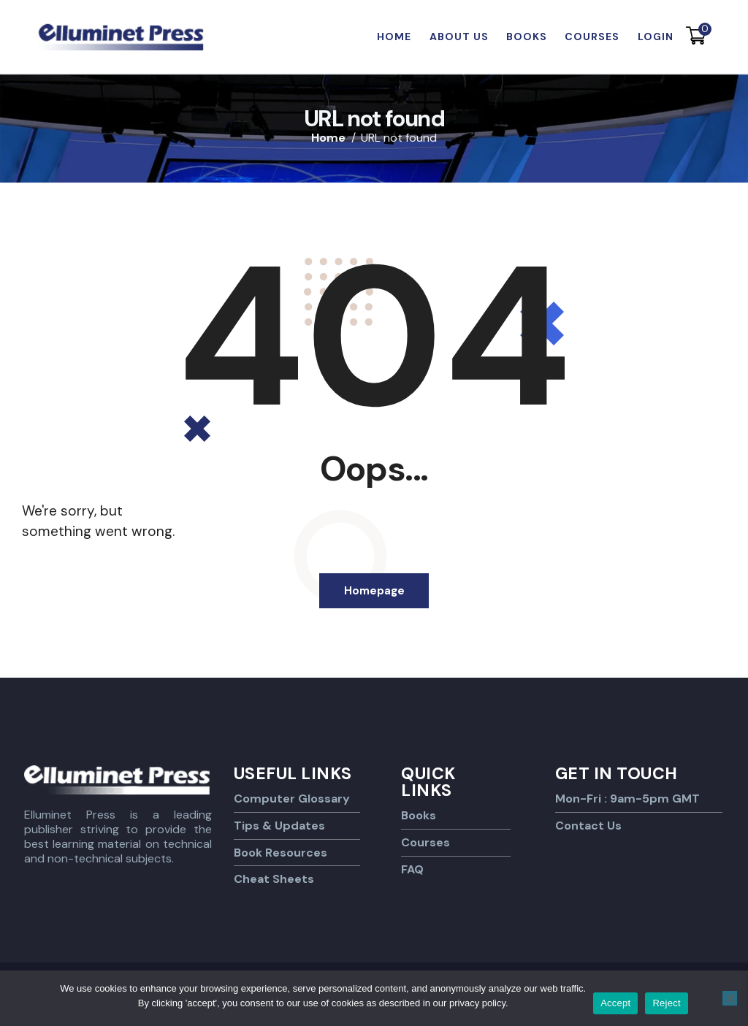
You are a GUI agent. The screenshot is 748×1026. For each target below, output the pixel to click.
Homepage (374, 591)
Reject (666, 1003)
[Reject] (729, 998)
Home (328, 138)
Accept (615, 1003)
